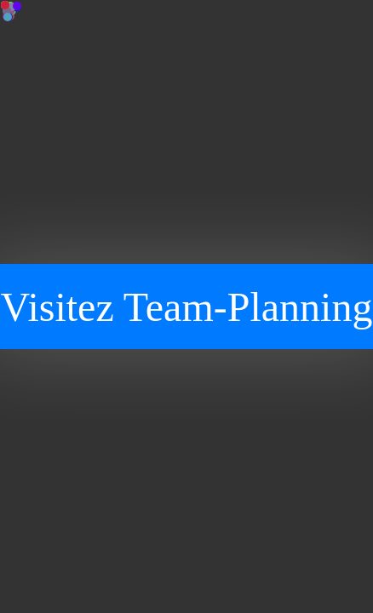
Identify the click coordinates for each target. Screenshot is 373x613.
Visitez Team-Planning (187, 306)
